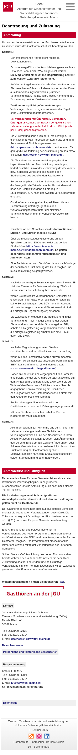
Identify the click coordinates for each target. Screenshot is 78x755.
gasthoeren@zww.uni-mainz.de (42, 154)
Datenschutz (21, 741)
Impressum (37, 741)
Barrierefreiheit (55, 741)
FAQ (61, 581)
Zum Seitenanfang (39, 746)
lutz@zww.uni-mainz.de (26, 682)
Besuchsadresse (12, 645)
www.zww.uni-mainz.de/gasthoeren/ (33, 368)
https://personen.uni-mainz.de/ (30, 147)
